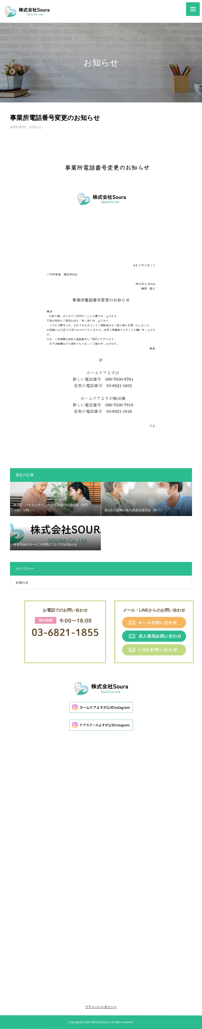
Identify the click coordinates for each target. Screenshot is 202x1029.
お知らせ (35, 127)
